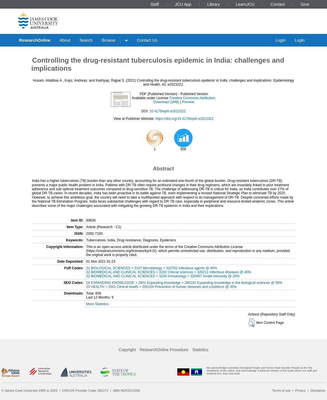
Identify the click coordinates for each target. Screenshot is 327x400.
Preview (188, 102)
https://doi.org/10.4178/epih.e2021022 (184, 119)
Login (280, 40)
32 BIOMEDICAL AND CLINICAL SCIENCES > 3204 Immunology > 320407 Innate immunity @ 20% (163, 276)
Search (86, 40)
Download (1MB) (166, 102)
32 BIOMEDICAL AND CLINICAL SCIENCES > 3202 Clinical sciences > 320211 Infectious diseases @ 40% (168, 272)
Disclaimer (318, 390)
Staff (155, 4)
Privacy (300, 390)
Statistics (200, 349)
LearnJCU (245, 4)
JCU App (183, 4)
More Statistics (97, 304)
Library (213, 4)
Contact (277, 4)
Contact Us (147, 40)
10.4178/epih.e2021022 (167, 111)
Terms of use (281, 390)
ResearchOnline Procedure (164, 349)
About (64, 40)
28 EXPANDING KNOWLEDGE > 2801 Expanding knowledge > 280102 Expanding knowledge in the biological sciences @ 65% (184, 283)
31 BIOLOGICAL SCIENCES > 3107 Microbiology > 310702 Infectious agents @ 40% (151, 268)
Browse (109, 40)
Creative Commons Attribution (192, 98)
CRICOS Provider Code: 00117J (85, 390)
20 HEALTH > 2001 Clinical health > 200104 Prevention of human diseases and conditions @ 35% (161, 287)
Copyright (127, 349)
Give (305, 4)
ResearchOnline (35, 40)
